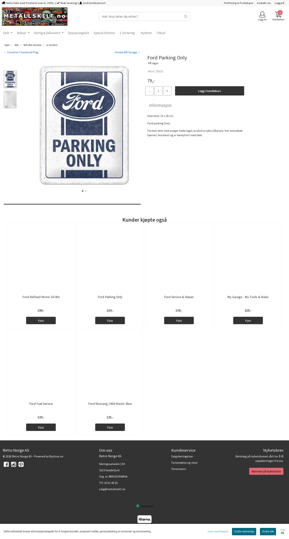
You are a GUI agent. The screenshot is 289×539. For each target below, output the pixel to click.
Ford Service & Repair (179, 297)
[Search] (144, 16)
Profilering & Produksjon (238, 3)
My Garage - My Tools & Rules (248, 297)
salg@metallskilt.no (112, 489)
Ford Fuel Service (41, 404)
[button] (82, 191)
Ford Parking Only (110, 297)
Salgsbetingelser (182, 456)
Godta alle (268, 531)
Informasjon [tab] (160, 105)
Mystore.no (56, 456)
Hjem (7, 44)
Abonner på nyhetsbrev (266, 471)
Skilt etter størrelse (30, 45)
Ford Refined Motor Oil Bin (41, 297)
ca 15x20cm (50, 45)
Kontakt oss (264, 3)
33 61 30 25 (111, 483)
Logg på (279, 3)
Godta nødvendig (244, 531)
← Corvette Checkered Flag (21, 52)
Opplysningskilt (78, 33)
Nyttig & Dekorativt (47, 33)
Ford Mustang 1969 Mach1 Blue (110, 404)
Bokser (22, 33)
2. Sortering (127, 33)
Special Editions (104, 33)
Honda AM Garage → (128, 52)
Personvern (178, 469)
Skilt (6, 33)
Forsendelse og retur (184, 462)
